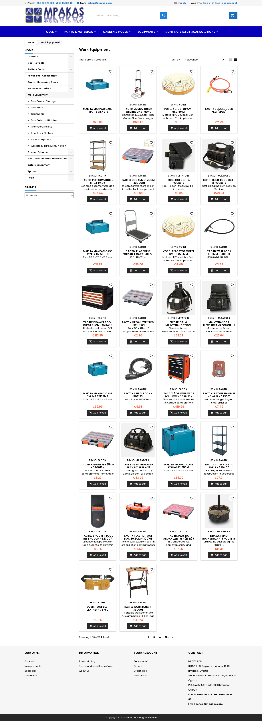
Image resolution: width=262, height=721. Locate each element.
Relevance (205, 60)
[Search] (131, 15)
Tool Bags (37, 107)
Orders (138, 666)
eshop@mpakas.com (100, 3)
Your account (145, 653)
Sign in (207, 3)
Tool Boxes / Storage (43, 101)
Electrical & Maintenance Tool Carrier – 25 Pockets (178, 325)
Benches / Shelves (42, 133)
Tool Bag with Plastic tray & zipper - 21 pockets (138, 467)
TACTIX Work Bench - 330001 (138, 608)
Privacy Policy (87, 661)
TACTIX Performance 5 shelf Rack (97, 181)
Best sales (31, 671)
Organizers (37, 114)
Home (29, 50)
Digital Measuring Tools (42, 82)
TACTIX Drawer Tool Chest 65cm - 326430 (97, 323)
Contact (195, 653)
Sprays (31, 171)
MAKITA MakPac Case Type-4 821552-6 (178, 466)
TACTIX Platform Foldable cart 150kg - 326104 (138, 254)
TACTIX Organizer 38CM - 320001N (138, 181)
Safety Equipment (38, 165)
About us (84, 671)
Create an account (226, 3)
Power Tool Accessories (42, 75)
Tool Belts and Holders (44, 120)
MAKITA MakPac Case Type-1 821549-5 (97, 110)
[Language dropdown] (182, 3)
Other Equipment (41, 139)
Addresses (140, 675)
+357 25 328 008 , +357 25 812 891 (54, 3)
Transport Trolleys (41, 126)
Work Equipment (37, 95)
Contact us (31, 675)
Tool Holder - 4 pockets (178, 181)
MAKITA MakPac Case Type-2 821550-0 (97, 252)
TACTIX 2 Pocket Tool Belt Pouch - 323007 (97, 537)
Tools (30, 177)
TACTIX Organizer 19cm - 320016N (138, 323)
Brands (30, 187)
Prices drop (31, 661)
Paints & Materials (39, 88)
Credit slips (140, 671)
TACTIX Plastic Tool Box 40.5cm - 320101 (138, 537)
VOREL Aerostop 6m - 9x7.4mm (178, 110)
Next (169, 637)
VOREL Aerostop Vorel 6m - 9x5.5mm (178, 252)
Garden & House (37, 152)
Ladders (32, 56)
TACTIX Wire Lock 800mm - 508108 (219, 252)
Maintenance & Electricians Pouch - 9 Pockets (219, 325)
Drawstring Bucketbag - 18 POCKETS (219, 537)
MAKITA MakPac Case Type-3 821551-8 (97, 395)
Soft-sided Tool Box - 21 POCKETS (219, 181)
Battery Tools (35, 69)
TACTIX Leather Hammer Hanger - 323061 (219, 395)
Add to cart (97, 128)
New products (33, 666)
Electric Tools (35, 63)
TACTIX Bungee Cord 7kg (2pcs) (219, 110)
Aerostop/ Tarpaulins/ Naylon (48, 146)
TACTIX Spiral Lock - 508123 (138, 395)
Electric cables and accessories (47, 158)
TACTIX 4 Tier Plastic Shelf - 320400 (219, 466)
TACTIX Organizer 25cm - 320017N (97, 466)
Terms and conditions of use (96, 666)
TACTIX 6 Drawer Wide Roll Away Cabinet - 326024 (178, 396)
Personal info (141, 661)
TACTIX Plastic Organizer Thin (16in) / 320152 (178, 538)
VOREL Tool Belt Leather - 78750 (97, 608)
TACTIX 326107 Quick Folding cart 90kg (138, 110)
